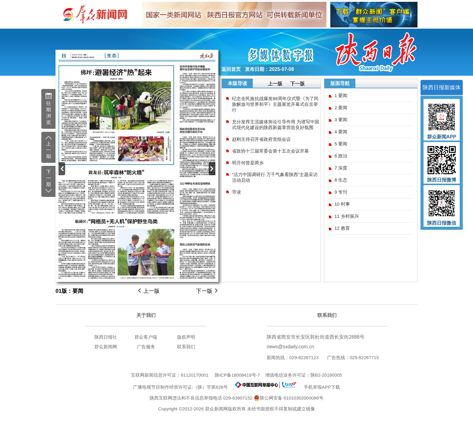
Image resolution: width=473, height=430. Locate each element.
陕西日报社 (105, 337)
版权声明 (186, 337)
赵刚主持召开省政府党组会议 (261, 139)
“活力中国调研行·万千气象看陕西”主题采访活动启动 (275, 177)
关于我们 (146, 315)
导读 (236, 191)
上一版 (148, 291)
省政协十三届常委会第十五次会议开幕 (270, 150)
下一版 (207, 291)
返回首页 (231, 69)
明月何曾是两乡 (248, 162)
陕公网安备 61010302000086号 (288, 398)
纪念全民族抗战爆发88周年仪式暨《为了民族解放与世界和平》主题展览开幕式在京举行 (275, 104)
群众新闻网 (105, 346)
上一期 (48, 147)
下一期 (48, 181)
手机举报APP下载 (319, 387)
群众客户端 (146, 337)
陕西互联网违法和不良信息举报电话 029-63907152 (201, 397)
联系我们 (186, 346)
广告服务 (146, 346)
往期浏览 (48, 108)
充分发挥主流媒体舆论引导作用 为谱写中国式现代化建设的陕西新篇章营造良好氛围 (275, 124)
